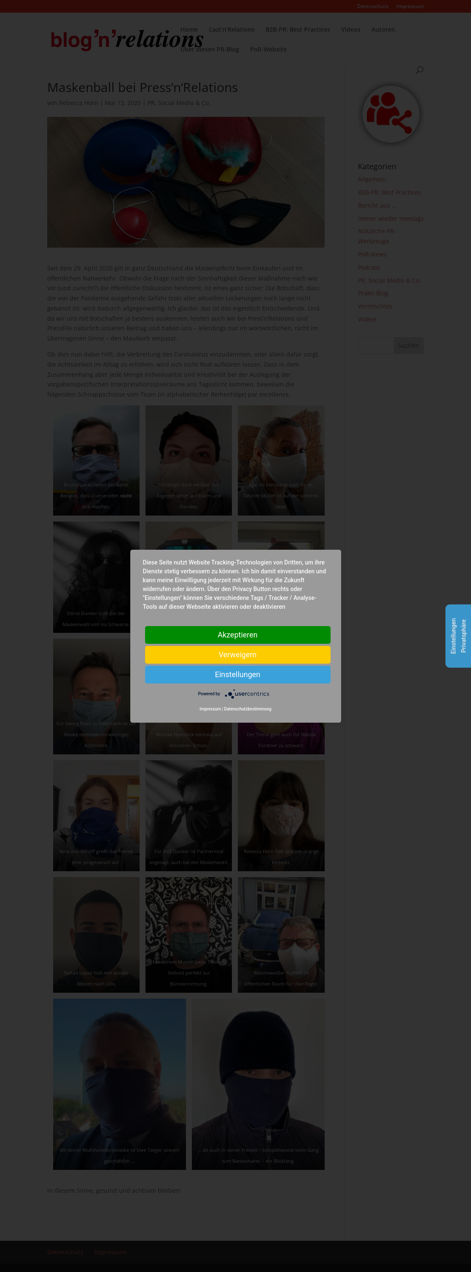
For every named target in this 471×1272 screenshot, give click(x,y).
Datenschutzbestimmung (247, 709)
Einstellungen (237, 674)
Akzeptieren (238, 634)
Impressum (210, 709)
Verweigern (237, 654)
